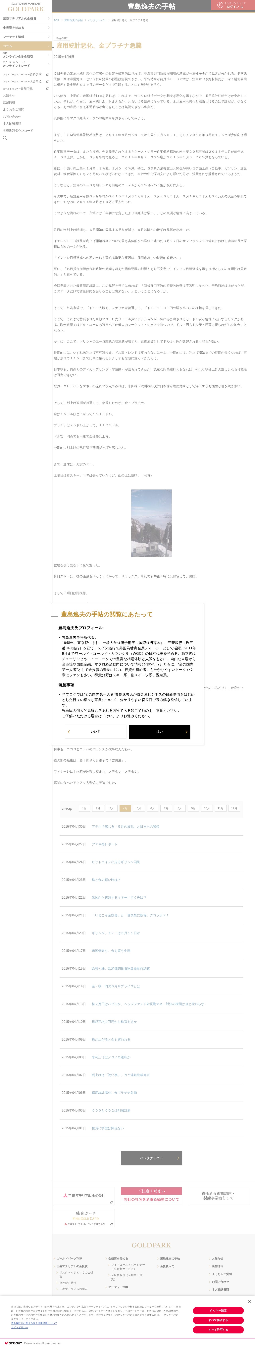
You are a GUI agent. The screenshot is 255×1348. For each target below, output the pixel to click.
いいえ (95, 732)
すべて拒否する (218, 1320)
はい (159, 732)
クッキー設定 (218, 1310)
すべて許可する (218, 1329)
